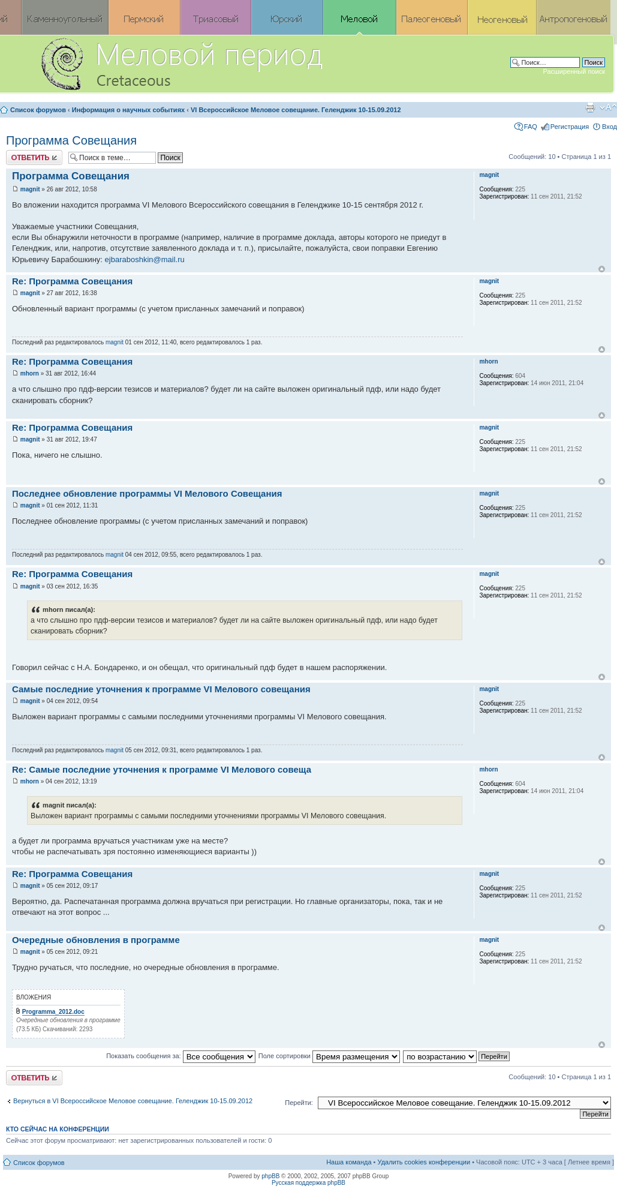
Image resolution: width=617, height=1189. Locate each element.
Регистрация (569, 126)
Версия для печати (590, 107)
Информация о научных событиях (128, 109)
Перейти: (299, 1102)
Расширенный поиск (574, 71)
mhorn (29, 373)
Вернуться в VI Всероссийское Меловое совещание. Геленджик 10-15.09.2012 (132, 1100)
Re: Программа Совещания (72, 281)
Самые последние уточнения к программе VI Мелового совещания (161, 689)
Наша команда (348, 1162)
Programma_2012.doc (53, 1011)
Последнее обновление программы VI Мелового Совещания (147, 493)
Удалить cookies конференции (424, 1162)
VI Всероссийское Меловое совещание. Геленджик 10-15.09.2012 (296, 109)
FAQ (530, 126)
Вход (609, 126)
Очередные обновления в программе (96, 940)
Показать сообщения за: (180, 1055)
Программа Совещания (71, 140)
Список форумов (38, 109)
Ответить (34, 157)
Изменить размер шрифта (608, 107)
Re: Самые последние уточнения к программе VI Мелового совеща (161, 769)
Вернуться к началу (601, 269)
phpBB (270, 1176)
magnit (30, 189)
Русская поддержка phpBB (308, 1182)
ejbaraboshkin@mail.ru (145, 259)
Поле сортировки (329, 1055)
